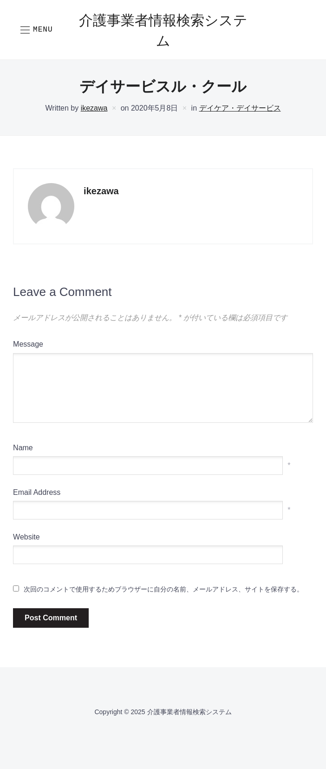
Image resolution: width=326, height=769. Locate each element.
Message (28, 344)
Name (23, 448)
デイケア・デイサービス (240, 108)
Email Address (36, 492)
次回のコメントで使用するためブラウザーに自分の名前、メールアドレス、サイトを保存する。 (163, 589)
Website (26, 537)
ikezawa (94, 108)
